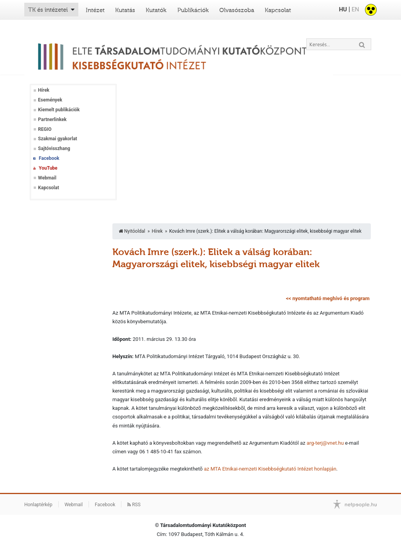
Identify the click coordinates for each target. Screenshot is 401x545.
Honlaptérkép (38, 504)
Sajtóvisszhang (54, 148)
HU (343, 9)
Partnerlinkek (52, 119)
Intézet (95, 10)
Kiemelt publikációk (58, 109)
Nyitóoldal (132, 231)
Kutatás (125, 10)
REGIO (44, 129)
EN (355, 9)
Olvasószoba (236, 10)
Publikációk (193, 10)
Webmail (47, 178)
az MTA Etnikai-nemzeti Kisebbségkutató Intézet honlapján (270, 469)
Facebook (49, 158)
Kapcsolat (278, 10)
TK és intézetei (48, 9)
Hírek (43, 90)
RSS (134, 504)
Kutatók (156, 10)
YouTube (48, 168)
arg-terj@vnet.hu (325, 443)
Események (50, 100)
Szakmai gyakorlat (57, 138)
